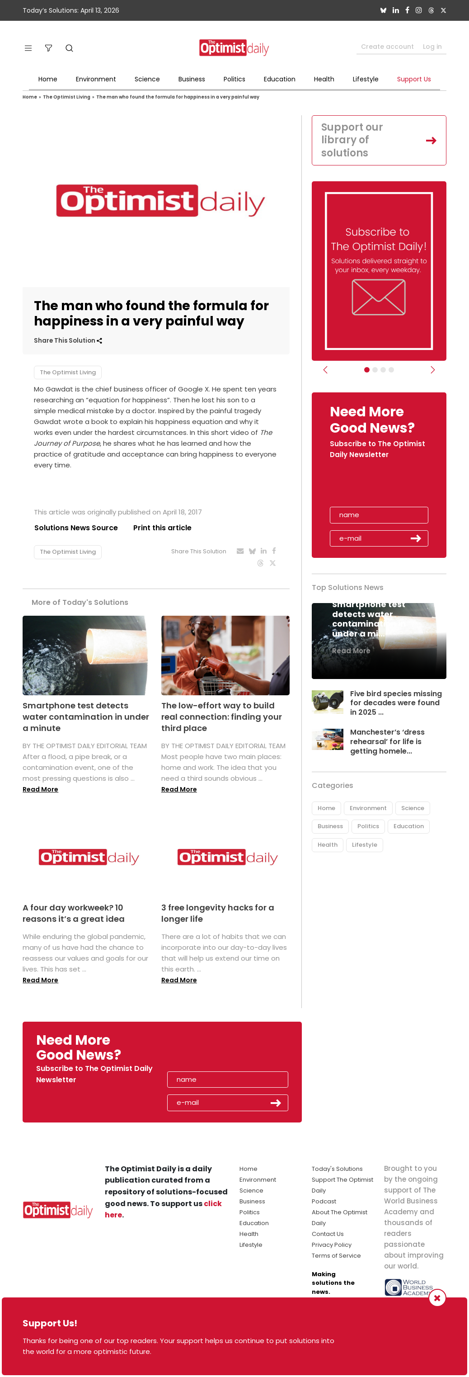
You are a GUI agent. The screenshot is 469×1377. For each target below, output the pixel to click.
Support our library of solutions (352, 140)
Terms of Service (336, 1255)
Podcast (324, 1201)
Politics (234, 79)
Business (191, 79)
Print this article (162, 528)
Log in (432, 46)
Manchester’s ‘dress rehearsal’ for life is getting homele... (387, 741)
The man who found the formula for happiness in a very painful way (177, 97)
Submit (416, 538)
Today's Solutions (337, 1169)
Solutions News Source (76, 528)
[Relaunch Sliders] (391, 370)
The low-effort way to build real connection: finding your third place (221, 717)
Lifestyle (366, 79)
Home (47, 79)
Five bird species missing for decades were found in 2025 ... (396, 703)
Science (147, 79)
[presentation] (382, 486)
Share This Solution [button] (68, 340)
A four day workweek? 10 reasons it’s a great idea (74, 913)
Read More (40, 789)
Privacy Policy (332, 1244)
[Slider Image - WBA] (375, 370)
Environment (96, 79)
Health (324, 79)
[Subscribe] (367, 370)
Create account (387, 46)
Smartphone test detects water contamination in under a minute (86, 717)
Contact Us (328, 1234)
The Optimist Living (66, 97)
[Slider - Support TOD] (383, 370)
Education (279, 79)
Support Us (414, 79)
